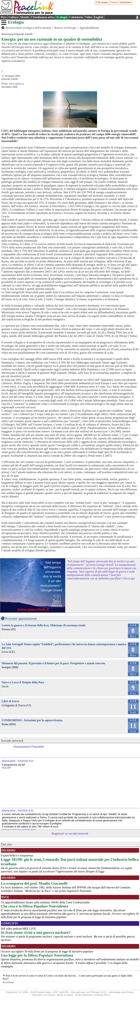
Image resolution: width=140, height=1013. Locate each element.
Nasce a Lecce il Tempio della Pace (23, 682)
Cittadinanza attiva (43, 17)
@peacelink (8, 761)
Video (88, 17)
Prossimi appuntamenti (21, 618)
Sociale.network (12, 740)
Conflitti (9, 923)
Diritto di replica (65, 995)
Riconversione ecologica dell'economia (28, 27)
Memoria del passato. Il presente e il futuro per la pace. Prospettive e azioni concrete (53, 663)
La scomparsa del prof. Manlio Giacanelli (34, 883)
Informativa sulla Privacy (121, 992)
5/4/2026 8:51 (26, 810)
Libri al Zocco (10, 701)
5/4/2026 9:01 (26, 761)
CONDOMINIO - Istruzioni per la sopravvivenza (32, 720)
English (98, 17)
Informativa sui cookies (43, 995)
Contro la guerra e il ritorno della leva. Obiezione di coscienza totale (44, 625)
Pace (4, 17)
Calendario (76, 17)
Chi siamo (102, 2)
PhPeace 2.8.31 (98, 992)
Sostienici (125, 2)
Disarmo (8, 850)
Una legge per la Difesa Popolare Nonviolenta (37, 955)
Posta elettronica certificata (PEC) (92, 995)
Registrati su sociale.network (70, 833)
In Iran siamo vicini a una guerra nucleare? (36, 932)
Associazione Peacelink (29, 746)
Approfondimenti (89, 27)
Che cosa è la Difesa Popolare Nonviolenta (34, 906)
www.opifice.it (16, 83)
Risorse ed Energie (65, 27)
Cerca (114, 2)
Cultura (13, 17)
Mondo (24, 17)
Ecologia (62, 17)
